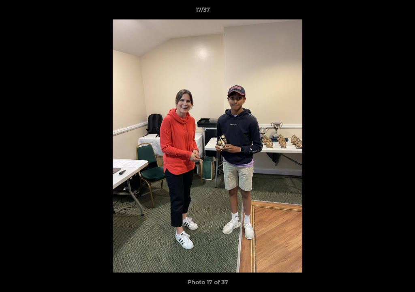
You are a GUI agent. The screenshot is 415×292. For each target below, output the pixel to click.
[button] (381, 11)
